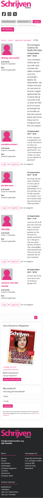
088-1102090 (6, 443)
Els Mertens (7, 185)
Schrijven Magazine (9, 468)
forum (10, 40)
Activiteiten (5, 463)
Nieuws (4, 458)
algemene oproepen (23, 40)
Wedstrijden (6, 466)
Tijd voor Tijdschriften (9, 492)
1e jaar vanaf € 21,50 (12, 379)
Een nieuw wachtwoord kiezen (27, 25)
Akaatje (5, 229)
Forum (3, 461)
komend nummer (11, 369)
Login (4, 164)
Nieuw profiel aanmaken (8, 25)
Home (3, 40)
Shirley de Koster (10, 57)
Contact (4, 471)
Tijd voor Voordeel (8, 494)
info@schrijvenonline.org (12, 441)
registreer (15, 164)
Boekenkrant (6, 487)
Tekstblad (5, 489)
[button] (7, 29)
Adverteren (5, 473)
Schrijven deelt (7, 476)
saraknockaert (9, 144)
